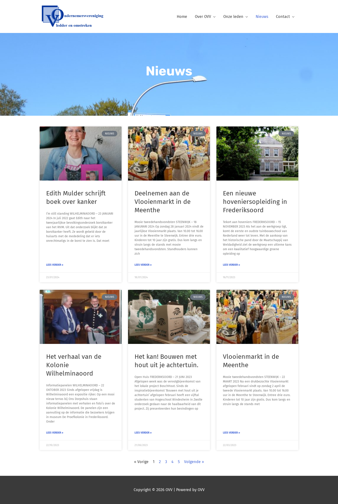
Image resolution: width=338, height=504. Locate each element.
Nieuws (262, 16)
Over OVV (203, 16)
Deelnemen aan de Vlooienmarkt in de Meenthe (163, 201)
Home (182, 16)
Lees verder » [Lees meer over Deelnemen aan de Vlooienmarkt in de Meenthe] (143, 264)
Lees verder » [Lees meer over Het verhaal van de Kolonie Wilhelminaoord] (54, 432)
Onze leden (233, 16)
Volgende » (194, 461)
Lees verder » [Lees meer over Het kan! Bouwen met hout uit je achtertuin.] (143, 432)
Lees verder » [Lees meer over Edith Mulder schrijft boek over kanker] (54, 264)
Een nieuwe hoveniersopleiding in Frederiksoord (255, 201)
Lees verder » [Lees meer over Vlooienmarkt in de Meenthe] (231, 432)
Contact (283, 16)
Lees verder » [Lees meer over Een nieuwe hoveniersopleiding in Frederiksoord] (231, 264)
